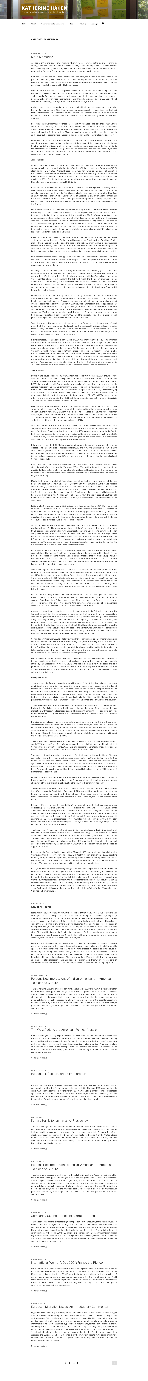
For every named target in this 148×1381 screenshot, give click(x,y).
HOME (24, 24)
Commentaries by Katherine (53, 24)
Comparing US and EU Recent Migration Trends (63, 1216)
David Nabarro (41, 907)
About (33, 24)
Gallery (83, 24)
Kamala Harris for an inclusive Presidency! (60, 1120)
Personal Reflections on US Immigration (58, 1073)
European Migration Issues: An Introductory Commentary (70, 1306)
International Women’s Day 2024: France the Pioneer (67, 1262)
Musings (94, 24)
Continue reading (39, 1014)
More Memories (42, 57)
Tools (73, 24)
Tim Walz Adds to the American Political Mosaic (64, 1029)
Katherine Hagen (45, 8)
